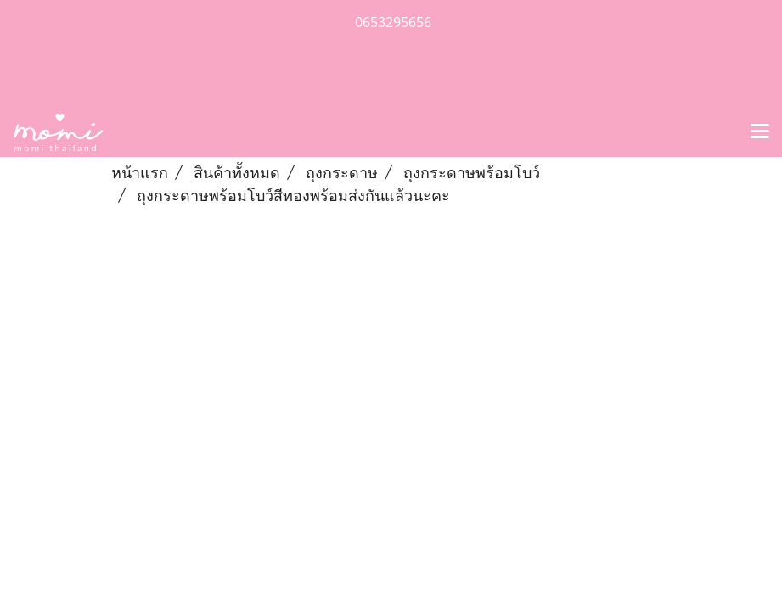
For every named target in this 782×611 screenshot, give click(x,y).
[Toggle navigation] (760, 132)
